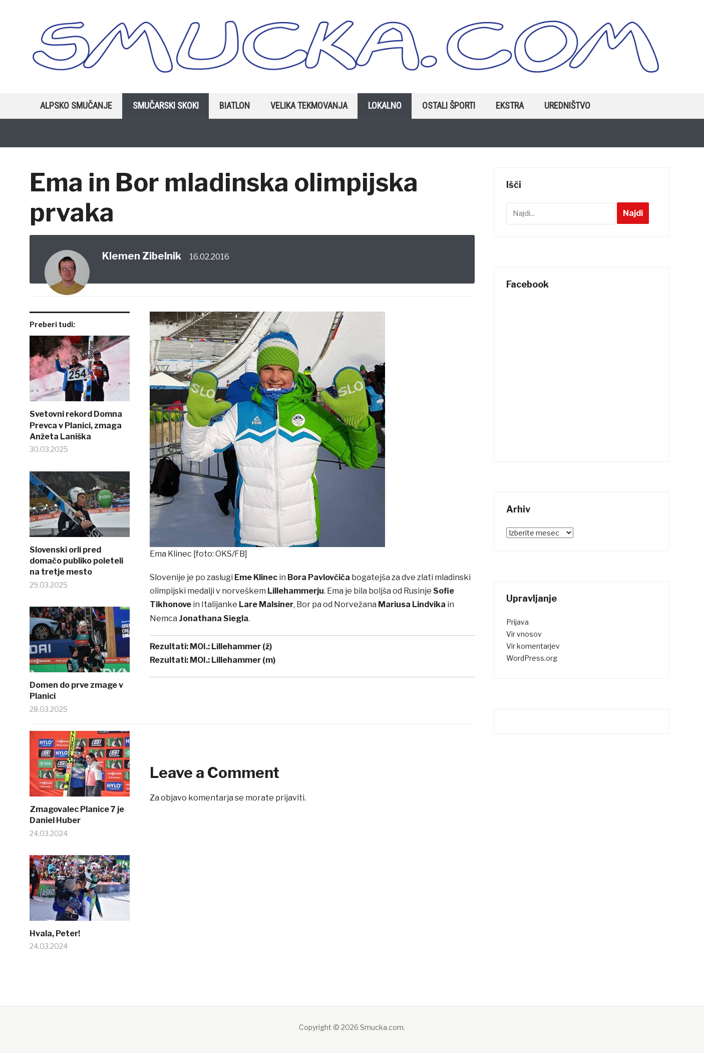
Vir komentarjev (533, 646)
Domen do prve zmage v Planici (76, 690)
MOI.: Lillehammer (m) (232, 660)
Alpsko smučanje (76, 105)
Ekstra (510, 105)
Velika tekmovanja (308, 105)
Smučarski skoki (166, 105)
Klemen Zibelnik (141, 256)
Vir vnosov (524, 634)
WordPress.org (531, 658)
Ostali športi (448, 105)
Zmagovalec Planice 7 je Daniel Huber (77, 815)
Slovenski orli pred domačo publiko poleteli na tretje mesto (76, 561)
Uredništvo (567, 105)
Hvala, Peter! (55, 933)
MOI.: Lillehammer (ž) (231, 646)
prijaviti (289, 798)
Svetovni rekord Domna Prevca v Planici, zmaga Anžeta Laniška (76, 425)
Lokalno (385, 105)
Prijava (517, 622)
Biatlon (234, 105)
